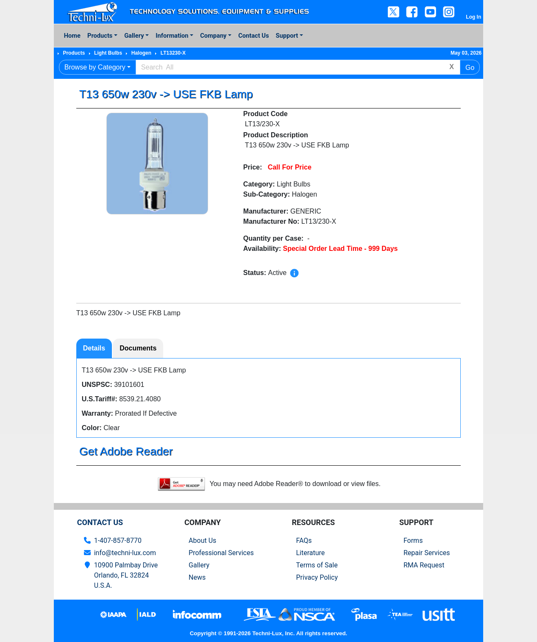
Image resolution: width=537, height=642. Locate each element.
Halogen (141, 53)
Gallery (134, 35)
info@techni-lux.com (125, 553)
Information (172, 35)
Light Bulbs (108, 53)
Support (287, 35)
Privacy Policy (317, 577)
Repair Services (426, 553)
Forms (413, 540)
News (197, 577)
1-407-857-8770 (118, 540)
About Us (202, 540)
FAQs (304, 540)
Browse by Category (94, 67)
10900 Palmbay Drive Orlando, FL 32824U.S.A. (126, 575)
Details (94, 348)
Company (213, 35)
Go (469, 67)
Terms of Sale (316, 565)
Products (99, 35)
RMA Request (424, 565)
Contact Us (253, 35)
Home (72, 35)
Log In (473, 17)
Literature (310, 553)
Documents (138, 348)
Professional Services (221, 553)
